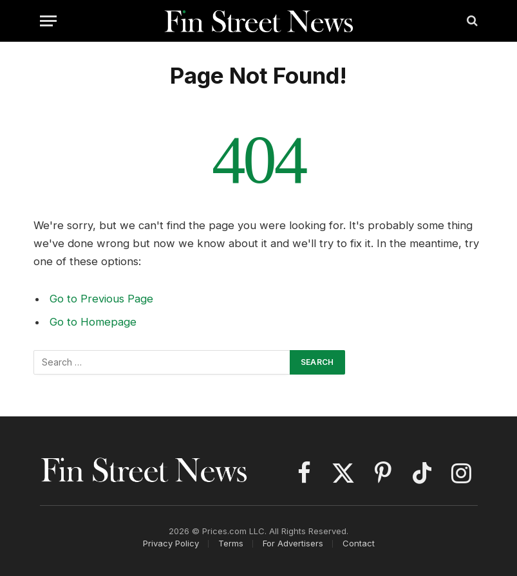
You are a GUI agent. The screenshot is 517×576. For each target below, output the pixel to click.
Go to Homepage (93, 321)
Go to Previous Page (101, 298)
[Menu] (48, 20)
